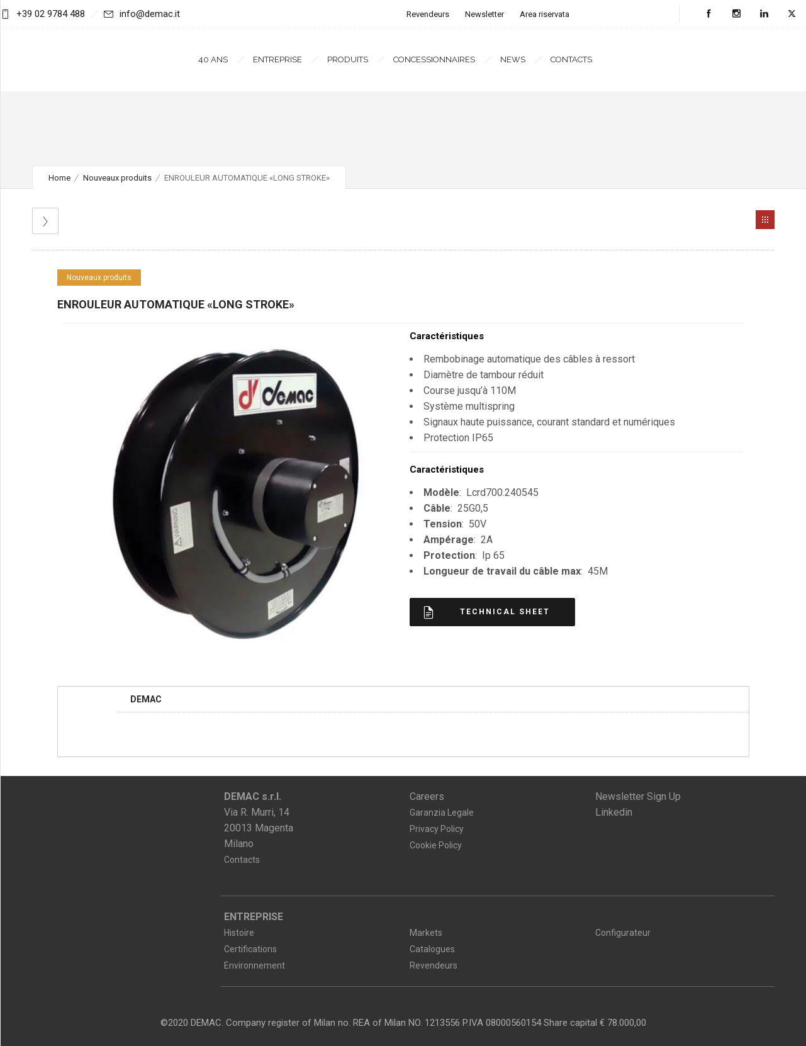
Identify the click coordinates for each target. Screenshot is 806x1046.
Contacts (571, 59)
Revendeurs (427, 14)
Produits (347, 59)
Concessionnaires (434, 59)
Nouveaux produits (117, 178)
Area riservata (544, 14)
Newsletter (484, 14)
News (512, 59)
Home (59, 178)
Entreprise (277, 59)
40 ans (213, 59)
